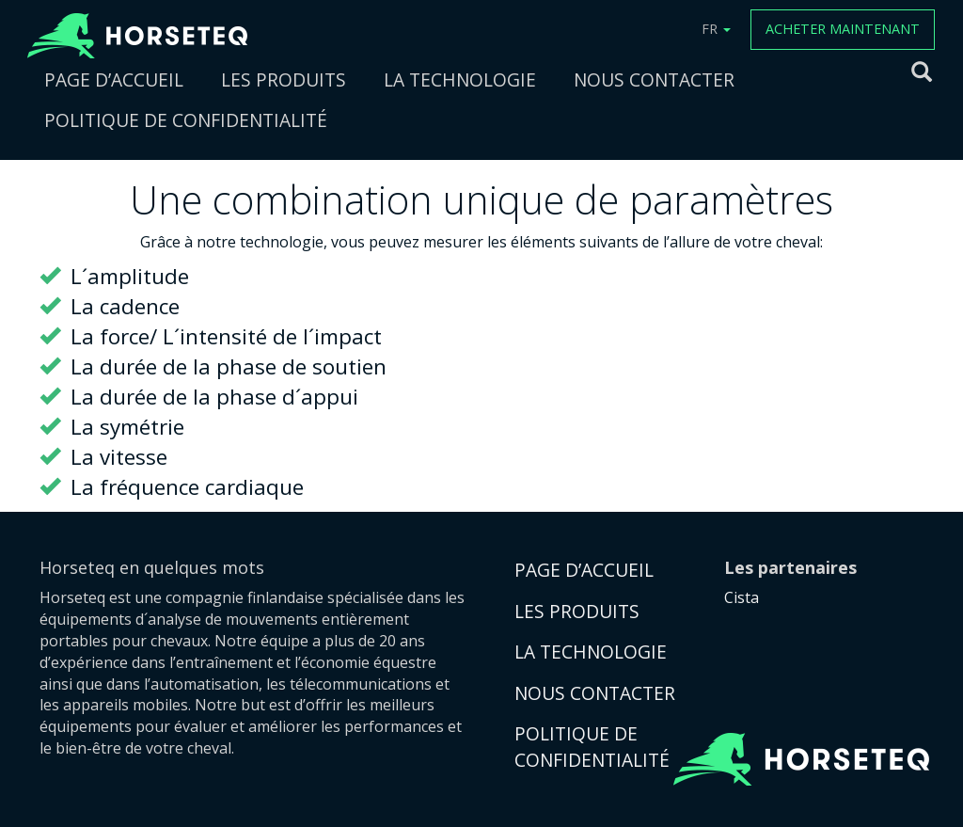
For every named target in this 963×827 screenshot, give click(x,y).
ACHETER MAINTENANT (843, 29)
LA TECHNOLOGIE (460, 79)
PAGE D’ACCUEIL (113, 79)
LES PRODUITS (283, 79)
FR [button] (716, 29)
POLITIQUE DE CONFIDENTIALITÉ (185, 120)
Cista (741, 597)
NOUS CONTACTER (654, 79)
